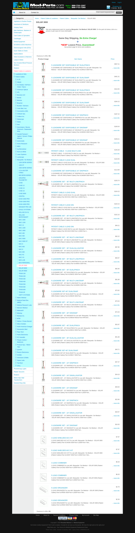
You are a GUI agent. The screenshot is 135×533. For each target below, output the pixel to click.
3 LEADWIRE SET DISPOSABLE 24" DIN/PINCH (69, 171)
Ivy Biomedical (21, 149)
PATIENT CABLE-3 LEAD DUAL (63, 192)
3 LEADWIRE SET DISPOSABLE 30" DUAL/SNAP (70, 103)
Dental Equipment (19, 41)
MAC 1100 (22, 222)
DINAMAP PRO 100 (25, 207)
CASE (21, 183)
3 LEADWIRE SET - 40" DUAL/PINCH (65, 325)
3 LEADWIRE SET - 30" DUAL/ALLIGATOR (67, 338)
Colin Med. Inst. (22, 108)
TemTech (20, 363)
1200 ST (21, 165)
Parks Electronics (22, 334)
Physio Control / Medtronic (22, 341)
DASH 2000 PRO (24, 199)
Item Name (78, 59)
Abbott (19, 82)
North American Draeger (24, 326)
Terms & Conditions (59, 515)
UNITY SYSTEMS (24, 295)
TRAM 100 (22, 273)
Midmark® (20, 310)
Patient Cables (20, 77)
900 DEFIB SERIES (25, 175)
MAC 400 (22, 233)
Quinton (19, 349)
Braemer (19, 103)
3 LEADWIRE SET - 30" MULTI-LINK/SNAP (67, 302)
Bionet (19, 98)
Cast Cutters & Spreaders (22, 35)
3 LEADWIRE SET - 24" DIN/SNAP (64, 425)
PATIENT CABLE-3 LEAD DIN (62, 227)
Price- (113, 59)
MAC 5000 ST (23, 241)
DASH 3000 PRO (24, 201)
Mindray (19, 313)
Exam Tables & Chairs (21, 51)
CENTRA (21, 196)
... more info (115, 68)
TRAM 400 (22, 281)
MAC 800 (22, 252)
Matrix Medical (21, 297)
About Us (22, 12)
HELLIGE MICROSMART (23, 216)
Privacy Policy (73, 515)
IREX (18, 146)
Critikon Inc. (20, 116)
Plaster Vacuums (19, 372)
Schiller (19, 355)
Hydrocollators (18, 54)
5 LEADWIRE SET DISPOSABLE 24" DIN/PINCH (69, 115)
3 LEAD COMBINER (59, 463)
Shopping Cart (116, 6)
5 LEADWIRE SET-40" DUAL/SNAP (64, 291)
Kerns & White (21, 152)
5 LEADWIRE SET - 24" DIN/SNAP (64, 388)
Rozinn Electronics (23, 352)
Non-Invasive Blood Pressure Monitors (23, 64)
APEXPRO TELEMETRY (23, 179)
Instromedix (20, 141)
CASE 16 (21, 191)
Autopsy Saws (18, 27)
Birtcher (19, 100)
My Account (85, 515)
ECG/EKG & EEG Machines (22, 45)
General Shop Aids (20, 383)
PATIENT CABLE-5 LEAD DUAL (63, 160)
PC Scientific (21, 337)
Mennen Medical (22, 308)
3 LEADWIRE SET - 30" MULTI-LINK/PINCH (67, 259)
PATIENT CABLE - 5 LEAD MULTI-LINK (66, 151)
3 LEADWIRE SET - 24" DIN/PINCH (64, 400)
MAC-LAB (22, 260)
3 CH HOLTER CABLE (23, 171)
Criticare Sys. (21, 114)
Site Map (96, 515)
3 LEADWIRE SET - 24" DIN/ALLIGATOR (66, 413)
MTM (18, 318)
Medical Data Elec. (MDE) (23, 301)
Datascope (20, 119)
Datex (19, 122)
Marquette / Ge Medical (24, 160)
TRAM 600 (22, 287)
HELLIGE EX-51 (24, 212)
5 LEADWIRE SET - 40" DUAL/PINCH (65, 270)
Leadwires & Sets (21, 74)
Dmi (18, 124)
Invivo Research (22, 144)
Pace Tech (20, 332)
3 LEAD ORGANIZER (59, 500)
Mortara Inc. (21, 316)
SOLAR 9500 (23, 271)
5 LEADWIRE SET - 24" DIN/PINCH (64, 363)
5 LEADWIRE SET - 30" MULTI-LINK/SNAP (67, 237)
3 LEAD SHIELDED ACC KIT (62, 438)
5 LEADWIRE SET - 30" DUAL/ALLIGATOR (67, 248)
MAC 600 (22, 246)
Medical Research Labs (24, 305)
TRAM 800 (22, 289)
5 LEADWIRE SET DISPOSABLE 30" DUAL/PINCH (70, 65)
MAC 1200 (22, 228)
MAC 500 (22, 236)
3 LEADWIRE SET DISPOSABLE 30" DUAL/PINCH (70, 90)
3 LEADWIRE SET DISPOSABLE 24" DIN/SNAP (69, 140)
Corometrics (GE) (22, 111)
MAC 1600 (22, 230)
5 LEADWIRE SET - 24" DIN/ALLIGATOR (66, 375)
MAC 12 (21, 225)
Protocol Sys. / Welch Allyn (23, 346)
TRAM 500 (22, 284)
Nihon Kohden (21, 324)
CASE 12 (21, 185)
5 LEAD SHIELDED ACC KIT (62, 450)
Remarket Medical (66, 522)
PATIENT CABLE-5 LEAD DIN (62, 205)
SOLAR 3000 (23, 265)
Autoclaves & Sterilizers (21, 24)
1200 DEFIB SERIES (25, 162)
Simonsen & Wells (22, 357)
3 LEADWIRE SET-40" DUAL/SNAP (64, 350)
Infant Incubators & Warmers (23, 57)
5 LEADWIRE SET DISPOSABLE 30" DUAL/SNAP (70, 78)
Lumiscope (20, 157)
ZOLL (19, 366)
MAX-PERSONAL (24, 263)
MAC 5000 (22, 238)
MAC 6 (21, 244)
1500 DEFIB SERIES (25, 168)
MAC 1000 (22, 220)
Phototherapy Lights (20, 369)
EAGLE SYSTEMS (25, 209)
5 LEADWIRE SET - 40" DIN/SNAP (64, 313)
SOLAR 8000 (23, 268)
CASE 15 (21, 188)
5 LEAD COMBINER (59, 475)
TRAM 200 (22, 276)
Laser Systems (21, 154)
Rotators (16, 375)
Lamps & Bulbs (18, 60)
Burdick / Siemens (22, 106)
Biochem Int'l (21, 95)
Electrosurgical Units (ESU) (22, 48)
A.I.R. (19, 79)
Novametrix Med (22, 329)
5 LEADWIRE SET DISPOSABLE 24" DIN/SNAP (69, 128)
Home (114, 2)
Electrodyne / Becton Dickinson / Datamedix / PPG (24, 129)
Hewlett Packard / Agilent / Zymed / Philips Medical (24, 136)
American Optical (22, 89)
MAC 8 (21, 249)
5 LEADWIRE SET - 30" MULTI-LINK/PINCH (67, 182)
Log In (119, 2)
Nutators (16, 68)
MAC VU (21, 257)
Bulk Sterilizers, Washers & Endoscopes (22, 31)
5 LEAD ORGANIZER (59, 488)
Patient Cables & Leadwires (22, 71)
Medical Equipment (79, 522)
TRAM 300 (22, 279)
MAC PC (21, 255)
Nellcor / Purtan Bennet (24, 321)
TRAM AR (22, 292)
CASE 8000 (22, 193)
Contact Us (34, 12)
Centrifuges (17, 38)
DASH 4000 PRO (24, 204)
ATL (18, 92)
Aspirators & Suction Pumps (22, 21)
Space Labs (20, 360)
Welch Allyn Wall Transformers (19, 379)
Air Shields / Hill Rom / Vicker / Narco (24, 86)
